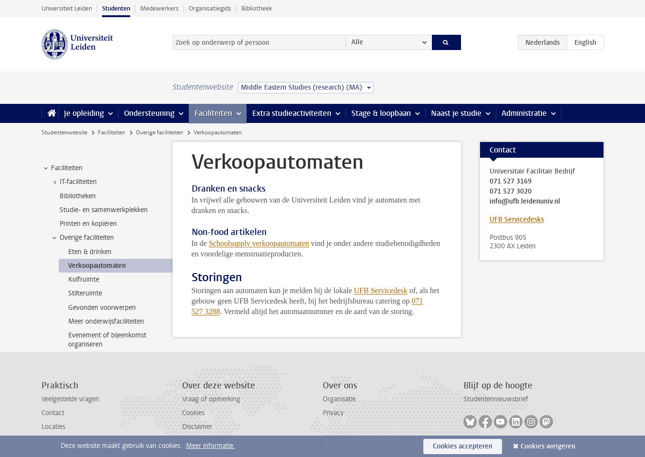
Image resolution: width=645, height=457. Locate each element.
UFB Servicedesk (380, 290)
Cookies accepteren (462, 446)
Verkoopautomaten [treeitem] (97, 265)
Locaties (53, 426)
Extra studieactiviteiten (291, 113)
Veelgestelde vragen (70, 399)
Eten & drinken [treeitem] (90, 251)
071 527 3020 (511, 191)
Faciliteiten (213, 113)
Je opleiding (84, 113)
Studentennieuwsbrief (495, 399)
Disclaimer (197, 426)
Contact (52, 412)
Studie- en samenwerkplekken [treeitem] (104, 209)
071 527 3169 (511, 181)
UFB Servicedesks (517, 219)
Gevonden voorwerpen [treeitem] (102, 307)
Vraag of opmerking (211, 399)
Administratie (524, 113)
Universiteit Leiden (66, 8)
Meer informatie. (210, 445)
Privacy (333, 412)
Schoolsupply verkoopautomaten (259, 243)
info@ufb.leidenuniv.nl (525, 201)
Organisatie (339, 399)
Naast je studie (456, 113)
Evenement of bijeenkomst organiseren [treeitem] (107, 340)
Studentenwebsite (64, 132)
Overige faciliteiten (159, 132)
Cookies (193, 412)
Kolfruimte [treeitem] (83, 279)
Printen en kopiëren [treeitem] (88, 223)
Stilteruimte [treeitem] (85, 293)
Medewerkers (159, 8)
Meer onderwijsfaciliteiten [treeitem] (106, 321)
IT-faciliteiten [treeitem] (74, 182)
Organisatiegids (210, 8)
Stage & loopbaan (381, 113)
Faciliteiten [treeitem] (62, 168)
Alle (357, 42)
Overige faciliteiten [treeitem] (82, 238)
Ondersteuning (149, 113)
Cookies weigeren (548, 446)
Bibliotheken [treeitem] (78, 196)
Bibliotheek (256, 8)
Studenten (116, 8)
